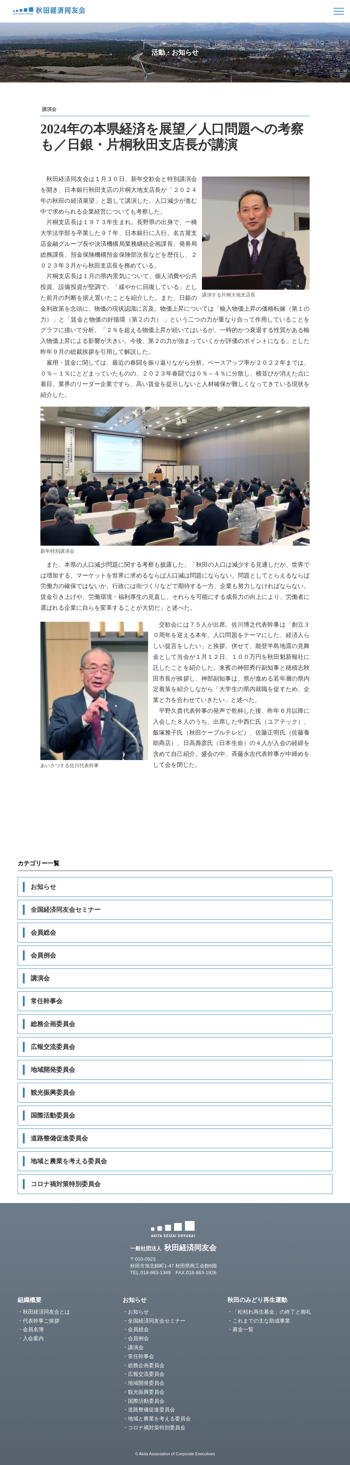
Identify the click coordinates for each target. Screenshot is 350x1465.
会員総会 (43, 932)
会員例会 (43, 955)
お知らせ (43, 886)
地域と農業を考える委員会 (69, 1161)
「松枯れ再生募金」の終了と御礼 (272, 1312)
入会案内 (33, 1338)
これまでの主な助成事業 (261, 1321)
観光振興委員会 (53, 1092)
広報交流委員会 (53, 1046)
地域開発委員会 (53, 1069)
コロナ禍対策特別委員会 (66, 1184)
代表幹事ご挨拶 (41, 1321)
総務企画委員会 (53, 1024)
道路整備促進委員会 (59, 1138)
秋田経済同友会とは (46, 1312)
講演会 (40, 978)
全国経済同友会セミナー (66, 909)
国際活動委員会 (53, 1115)
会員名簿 (33, 1329)
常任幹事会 (46, 1001)
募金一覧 (243, 1329)
